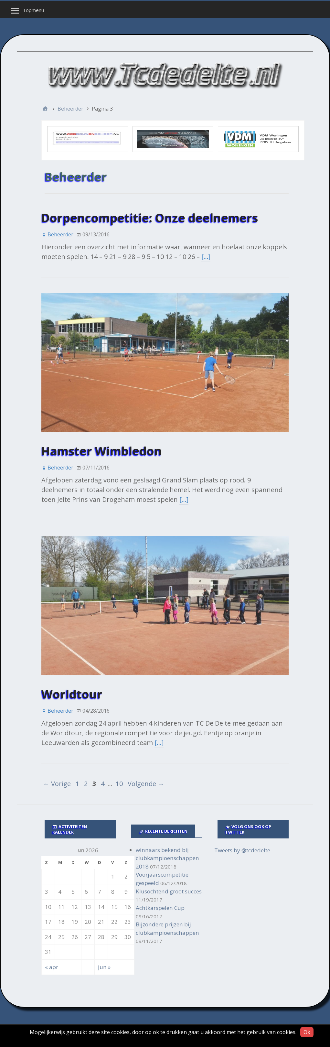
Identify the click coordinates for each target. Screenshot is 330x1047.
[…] (205, 256)
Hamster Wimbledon (101, 451)
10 (119, 783)
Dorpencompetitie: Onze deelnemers (149, 218)
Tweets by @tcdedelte (242, 850)
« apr (51, 967)
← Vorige (57, 783)
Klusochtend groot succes (169, 891)
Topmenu (33, 10)
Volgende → (146, 783)
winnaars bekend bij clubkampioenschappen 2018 (167, 858)
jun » (104, 967)
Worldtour (71, 694)
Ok (306, 1032)
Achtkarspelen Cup (160, 908)
